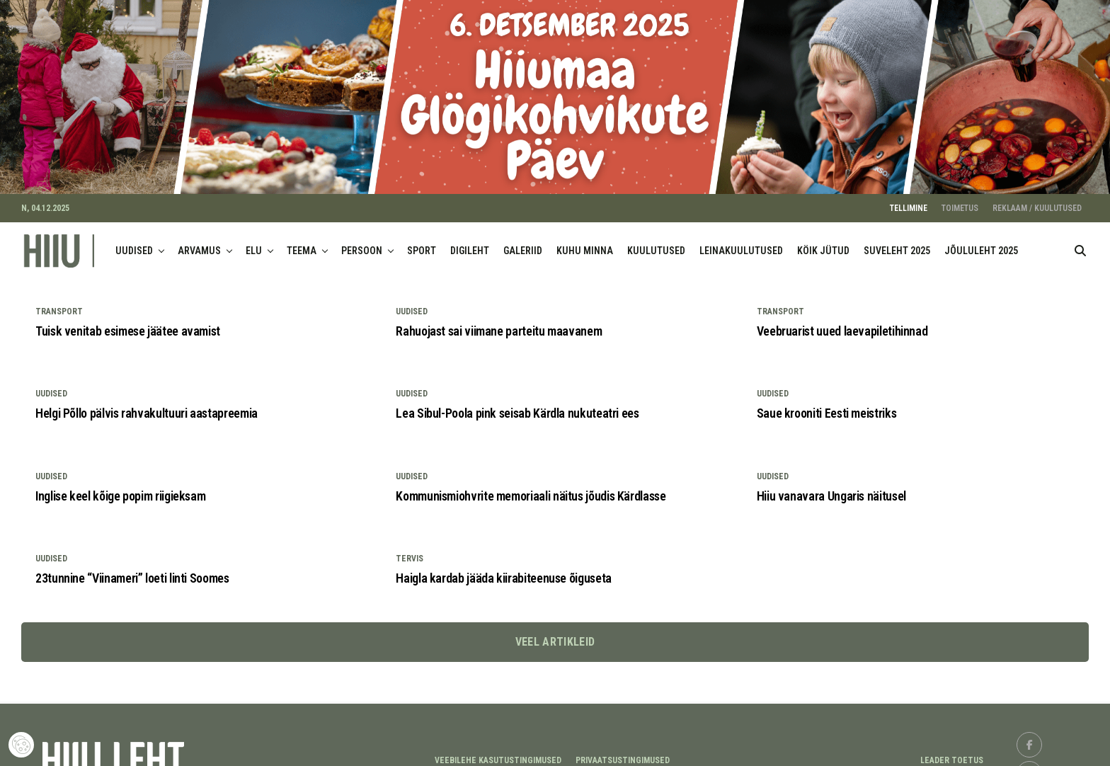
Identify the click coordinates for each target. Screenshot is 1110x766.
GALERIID (522, 241)
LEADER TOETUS (951, 750)
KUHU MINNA (584, 241)
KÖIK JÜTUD (823, 241)
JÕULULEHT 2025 (981, 241)
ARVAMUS (199, 241)
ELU (254, 241)
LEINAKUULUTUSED (741, 241)
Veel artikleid (555, 632)
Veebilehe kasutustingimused (498, 750)
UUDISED (134, 241)
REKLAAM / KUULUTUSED (1037, 199)
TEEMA (301, 241)
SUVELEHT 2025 (897, 241)
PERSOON (361, 241)
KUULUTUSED (656, 241)
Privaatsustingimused (623, 750)
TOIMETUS (960, 199)
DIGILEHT (469, 241)
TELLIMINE (908, 199)
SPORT (421, 241)
